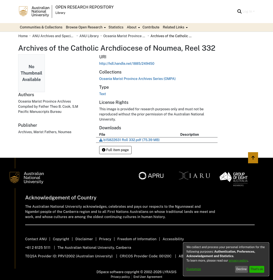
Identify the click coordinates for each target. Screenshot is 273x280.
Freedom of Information (136, 239)
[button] (239, 11)
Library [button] (60, 13)
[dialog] (226, 259)
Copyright (61, 239)
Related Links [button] (173, 27)
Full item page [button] (115, 150)
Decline (241, 269)
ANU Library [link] (89, 36)
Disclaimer (84, 239)
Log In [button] (248, 11)
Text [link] (102, 94)
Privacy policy (120, 277)
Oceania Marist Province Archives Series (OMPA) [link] (124, 36)
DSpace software (110, 272)
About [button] (131, 27)
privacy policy (238, 260)
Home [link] (23, 36)
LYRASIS (169, 272)
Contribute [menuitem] (150, 27)
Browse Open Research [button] (84, 27)
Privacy (105, 239)
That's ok (257, 269)
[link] (137, 79)
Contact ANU (36, 239)
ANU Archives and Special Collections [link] (53, 36)
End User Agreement (148, 277)
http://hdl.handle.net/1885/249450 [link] (126, 64)
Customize (193, 269)
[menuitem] (85, 27)
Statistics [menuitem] (115, 27)
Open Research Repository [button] (84, 7)
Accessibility (173, 239)
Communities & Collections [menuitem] (41, 27)
